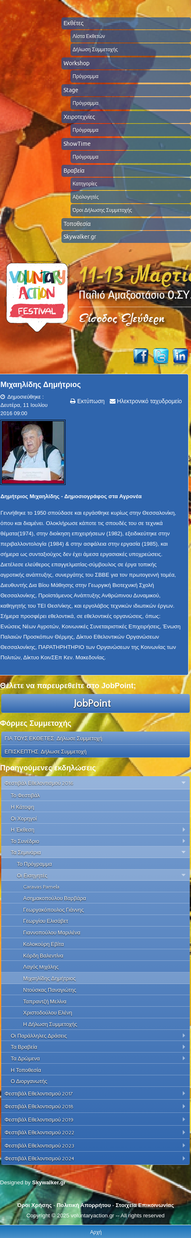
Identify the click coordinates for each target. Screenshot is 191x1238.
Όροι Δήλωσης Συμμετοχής (102, 210)
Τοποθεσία (77, 224)
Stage (71, 90)
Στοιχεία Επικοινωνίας (145, 1205)
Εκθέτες (74, 23)
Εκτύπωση (89, 401)
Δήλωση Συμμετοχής (95, 49)
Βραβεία (74, 170)
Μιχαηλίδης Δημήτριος (40, 384)
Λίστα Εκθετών (89, 36)
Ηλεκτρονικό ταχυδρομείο (149, 401)
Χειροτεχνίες (79, 117)
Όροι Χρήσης (34, 1205)
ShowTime (77, 143)
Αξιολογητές (86, 197)
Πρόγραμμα (86, 76)
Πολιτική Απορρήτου (84, 1205)
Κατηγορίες (85, 183)
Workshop (77, 63)
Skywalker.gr (80, 236)
